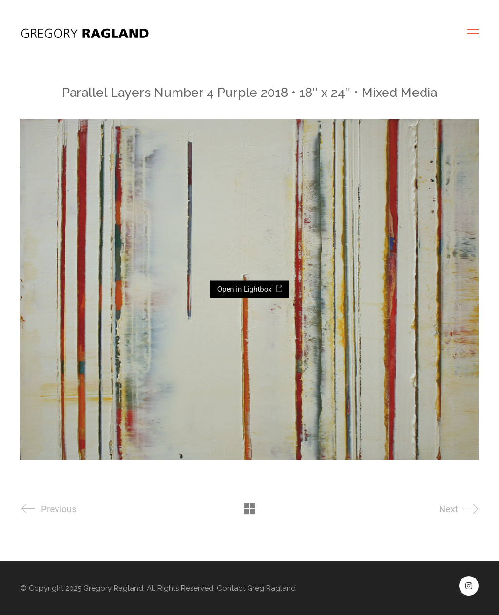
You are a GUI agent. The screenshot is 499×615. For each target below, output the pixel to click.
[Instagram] (469, 586)
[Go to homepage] (86, 33)
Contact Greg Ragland (256, 588)
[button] (473, 33)
